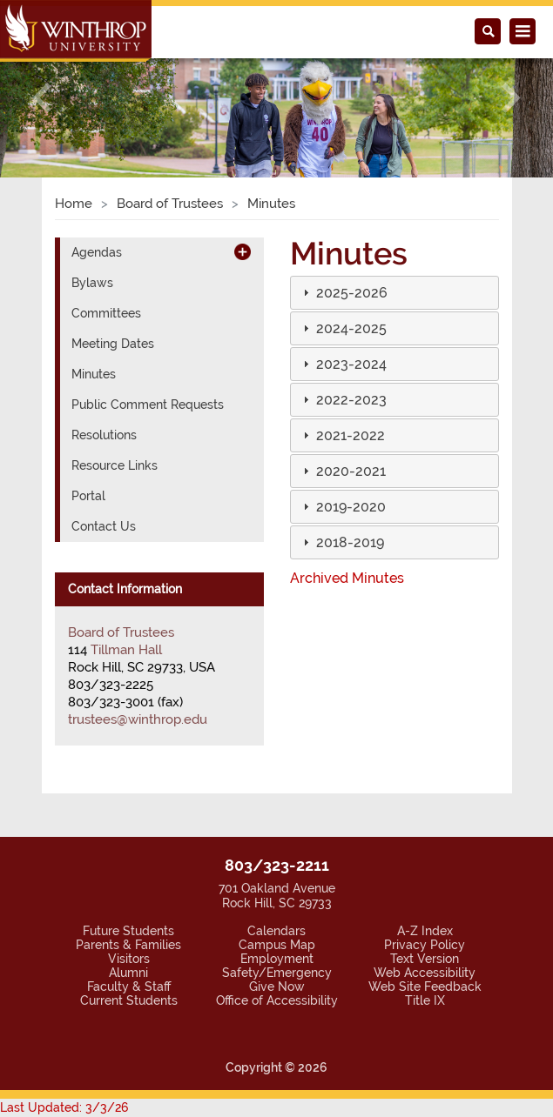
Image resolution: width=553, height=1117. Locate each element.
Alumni (128, 851)
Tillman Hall (123, 529)
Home (71, 83)
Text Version (424, 837)
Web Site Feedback (425, 865)
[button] (344, 172)
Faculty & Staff (128, 865)
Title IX (424, 879)
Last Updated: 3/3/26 (51, 986)
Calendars (277, 809)
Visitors (129, 837)
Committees (101, 192)
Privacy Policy (424, 823)
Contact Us (98, 405)
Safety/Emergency (276, 851)
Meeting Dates (107, 223)
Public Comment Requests (136, 284)
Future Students (128, 809)
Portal (85, 375)
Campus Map (276, 823)
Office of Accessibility (276, 879)
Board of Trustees (158, 83)
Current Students (128, 879)
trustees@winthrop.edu (128, 598)
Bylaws (89, 162)
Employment (276, 837)
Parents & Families (128, 823)
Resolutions (100, 314)
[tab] (394, 172)
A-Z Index (424, 809)
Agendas (92, 131)
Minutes (91, 253)
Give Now (277, 865)
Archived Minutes (340, 457)
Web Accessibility (425, 851)
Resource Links (109, 344)
